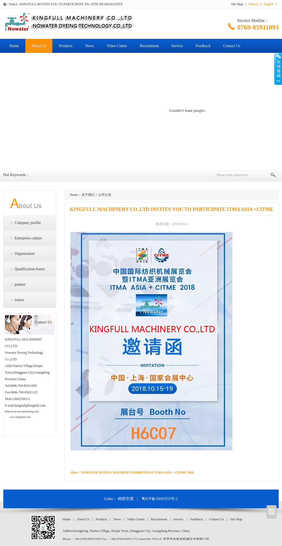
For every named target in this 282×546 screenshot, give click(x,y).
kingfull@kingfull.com (30, 405)
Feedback (203, 46)
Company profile (28, 223)
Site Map (237, 4)
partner (20, 284)
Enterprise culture (28, 238)
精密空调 (125, 499)
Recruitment (149, 46)
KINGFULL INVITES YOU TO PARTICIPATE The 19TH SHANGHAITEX (71, 4)
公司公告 (105, 195)
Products (65, 46)
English (269, 4)
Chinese (253, 4)
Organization (25, 254)
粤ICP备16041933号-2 (160, 499)
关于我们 (88, 195)
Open (278, 68)
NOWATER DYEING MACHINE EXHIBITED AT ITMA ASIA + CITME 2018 (137, 472)
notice (19, 300)
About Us (38, 46)
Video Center (117, 46)
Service (177, 46)
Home (14, 46)
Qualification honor (30, 269)
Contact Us (231, 46)
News (89, 46)
